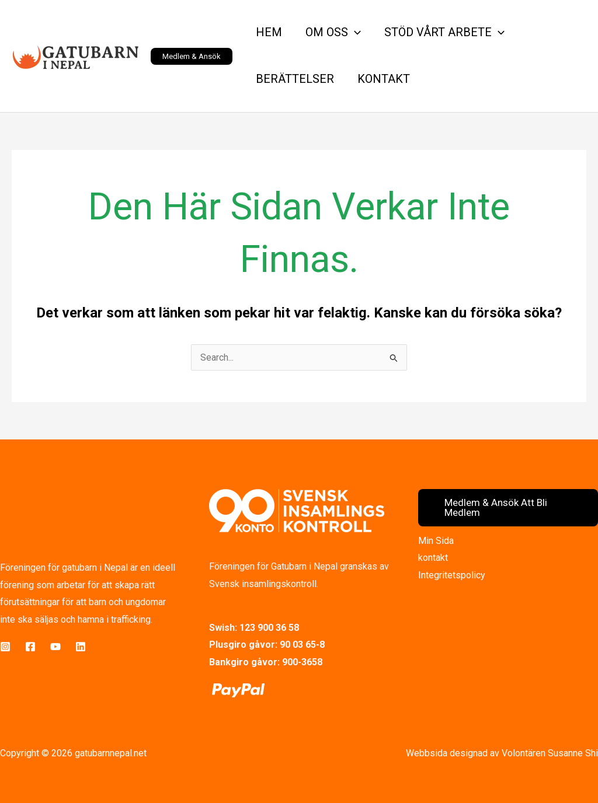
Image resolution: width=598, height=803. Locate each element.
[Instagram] (5, 646)
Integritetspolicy (451, 575)
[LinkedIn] (80, 646)
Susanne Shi (573, 753)
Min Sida (436, 540)
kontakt (433, 557)
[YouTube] (55, 646)
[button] (191, 56)
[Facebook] (30, 646)
